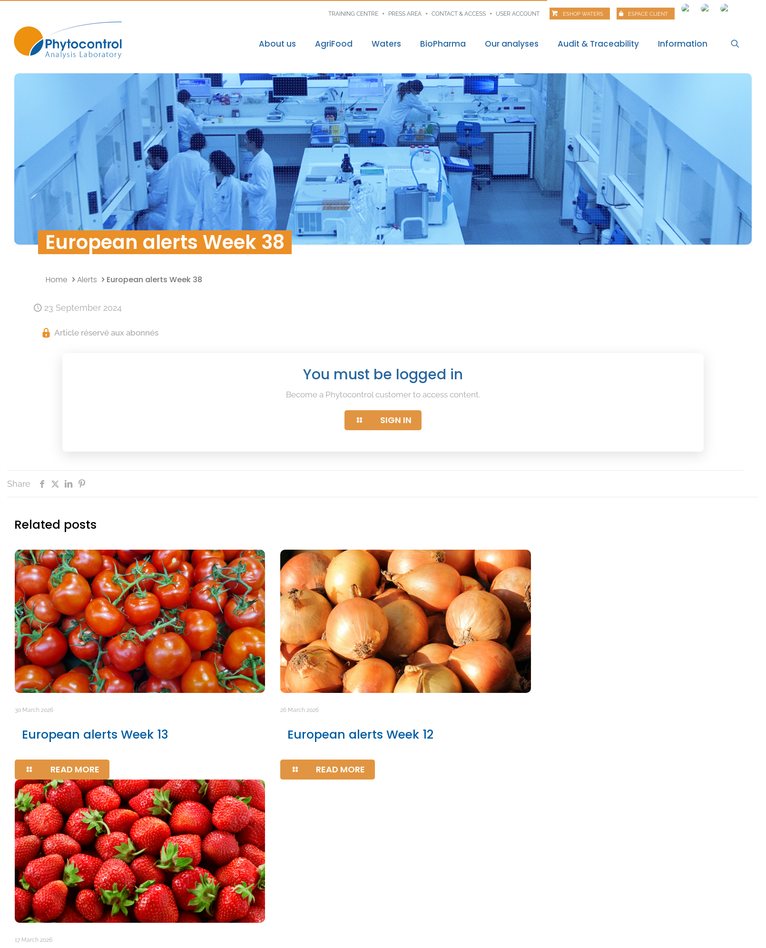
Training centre (353, 13)
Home (57, 279)
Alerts (87, 279)
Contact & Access (459, 13)
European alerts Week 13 (95, 734)
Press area (405, 13)
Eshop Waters (583, 14)
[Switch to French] (686, 6)
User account (518, 13)
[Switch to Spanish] (705, 6)
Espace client (648, 14)
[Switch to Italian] (725, 6)
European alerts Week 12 (360, 734)
